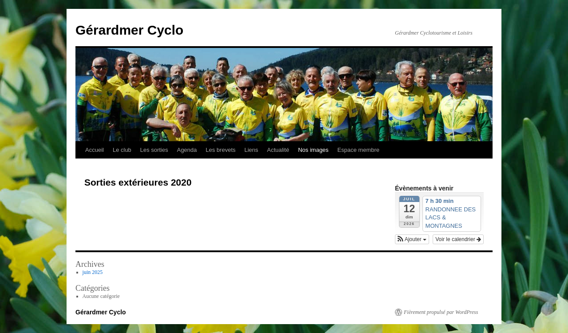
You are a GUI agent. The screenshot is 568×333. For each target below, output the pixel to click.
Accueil (94, 150)
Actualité (278, 150)
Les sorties (154, 150)
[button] (412, 239)
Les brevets (221, 150)
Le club (122, 150)
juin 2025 (93, 272)
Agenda (187, 150)
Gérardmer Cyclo (129, 30)
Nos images (313, 150)
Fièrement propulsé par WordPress (441, 312)
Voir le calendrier (458, 239)
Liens (251, 150)
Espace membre (358, 150)
